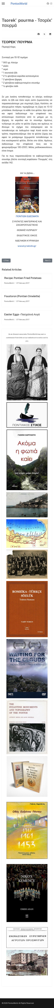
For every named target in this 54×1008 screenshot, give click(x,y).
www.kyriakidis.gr (27, 246)
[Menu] (3, 3)
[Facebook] (48, 3)
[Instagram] (51, 3)
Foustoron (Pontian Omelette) (22, 296)
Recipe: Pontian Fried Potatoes (22, 278)
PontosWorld (19, 3)
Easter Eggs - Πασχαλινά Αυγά (22, 314)
